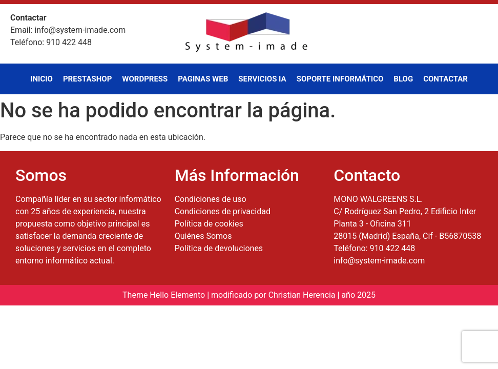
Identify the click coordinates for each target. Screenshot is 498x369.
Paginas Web (203, 79)
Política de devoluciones (219, 248)
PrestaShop (87, 79)
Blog (403, 79)
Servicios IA (262, 79)
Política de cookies (209, 224)
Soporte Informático (340, 79)
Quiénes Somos (203, 236)
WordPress (145, 79)
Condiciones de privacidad (223, 211)
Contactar (445, 79)
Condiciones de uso (210, 199)
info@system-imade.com (379, 260)
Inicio (41, 79)
